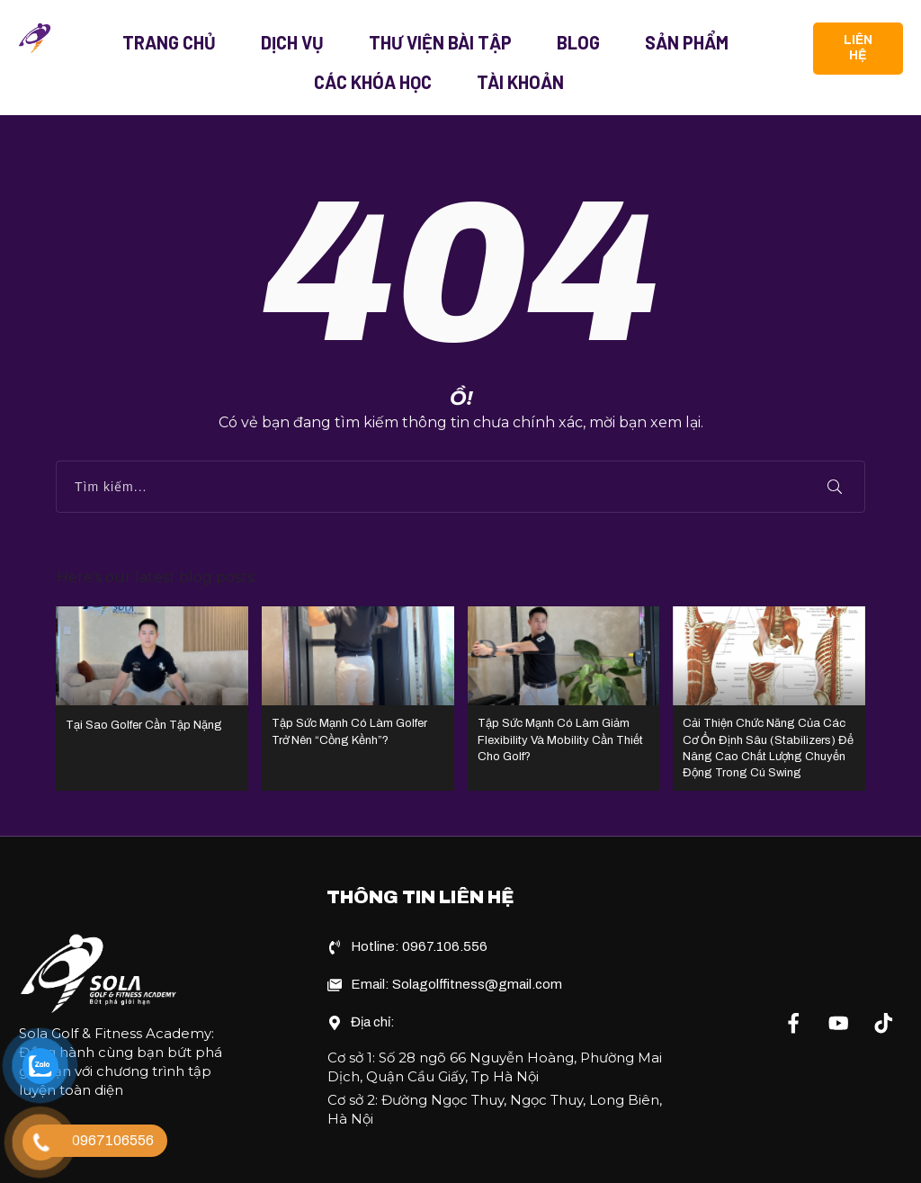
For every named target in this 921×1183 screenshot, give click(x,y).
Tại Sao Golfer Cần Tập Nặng (152, 677)
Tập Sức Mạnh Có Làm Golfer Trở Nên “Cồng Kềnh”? (358, 677)
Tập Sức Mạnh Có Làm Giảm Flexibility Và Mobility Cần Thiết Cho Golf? (564, 677)
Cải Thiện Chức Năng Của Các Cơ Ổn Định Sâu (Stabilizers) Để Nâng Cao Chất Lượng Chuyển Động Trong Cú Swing (769, 677)
